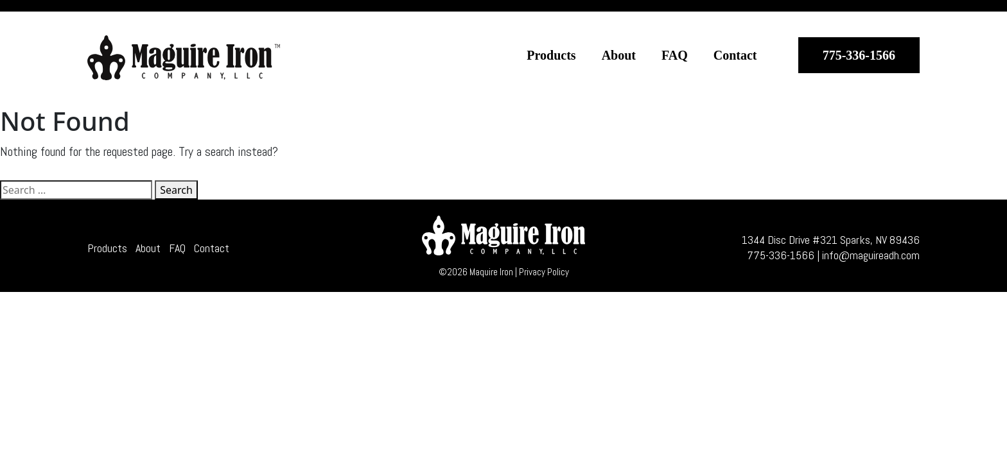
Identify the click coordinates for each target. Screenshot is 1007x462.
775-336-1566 (859, 55)
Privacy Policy (544, 272)
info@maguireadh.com (871, 255)
